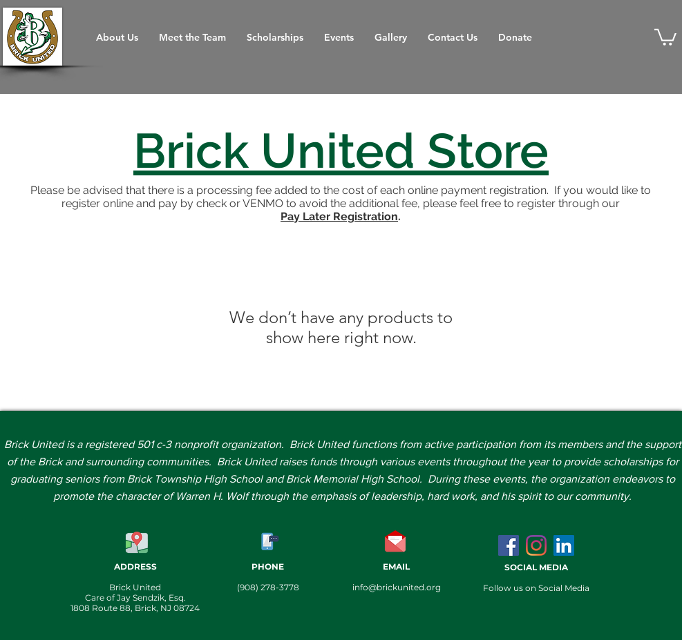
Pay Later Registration (339, 216)
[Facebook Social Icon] (508, 545)
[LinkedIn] (563, 545)
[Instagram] (536, 545)
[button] (665, 36)
